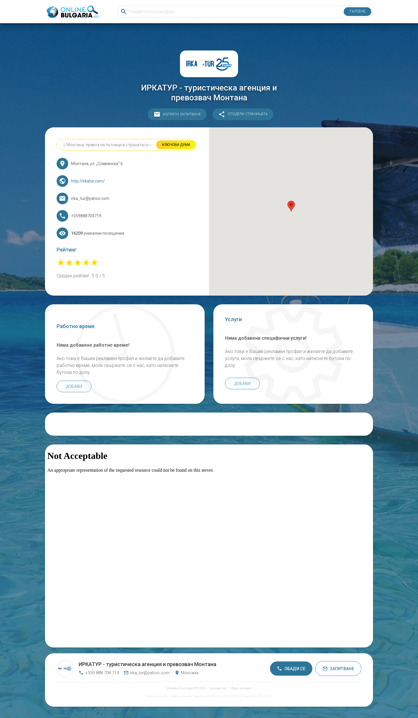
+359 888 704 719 (99, 672)
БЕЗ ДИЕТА (265, 696)
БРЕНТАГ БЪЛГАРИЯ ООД (226, 696)
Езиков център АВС (156, 696)
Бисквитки (218, 688)
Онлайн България (180, 688)
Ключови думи (176, 145)
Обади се (291, 668)
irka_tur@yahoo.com (147, 672)
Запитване (338, 668)
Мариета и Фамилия (181, 696)
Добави (74, 386)
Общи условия (240, 688)
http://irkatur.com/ (88, 181)
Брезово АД (201, 696)
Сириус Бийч (250, 696)
